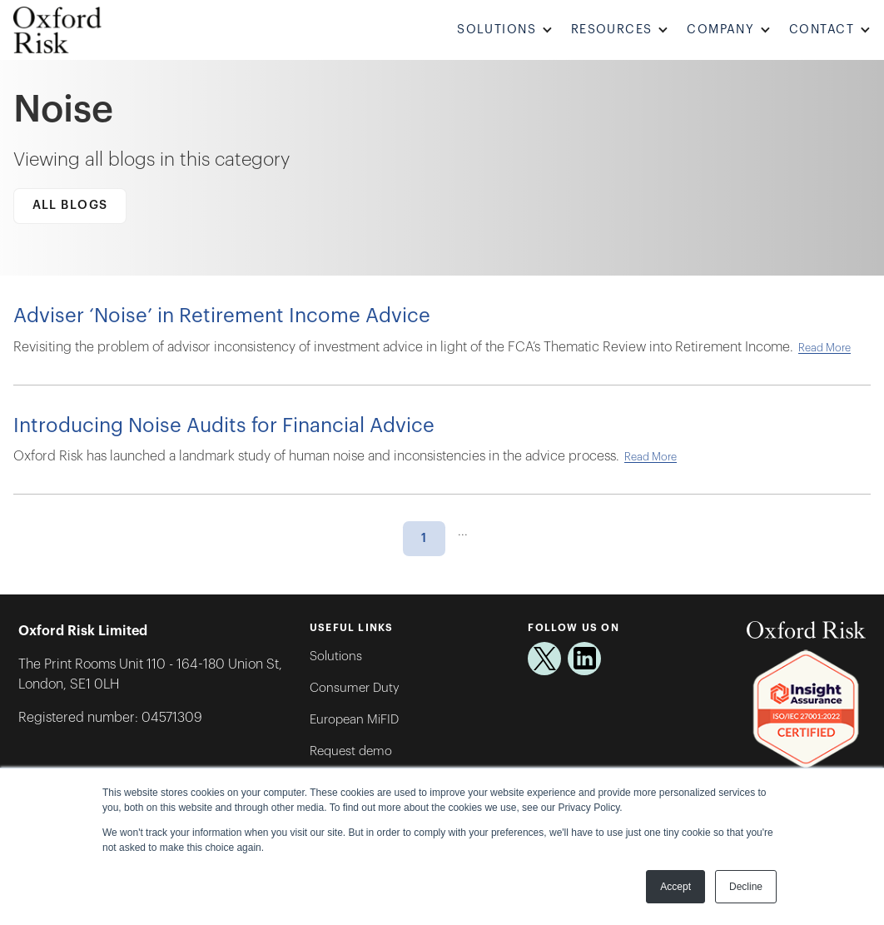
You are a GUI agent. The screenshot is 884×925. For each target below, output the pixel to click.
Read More (824, 348)
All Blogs (70, 205)
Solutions (336, 656)
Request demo (351, 751)
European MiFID (354, 720)
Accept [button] (675, 887)
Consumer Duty (355, 688)
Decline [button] (745, 887)
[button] (507, 30)
